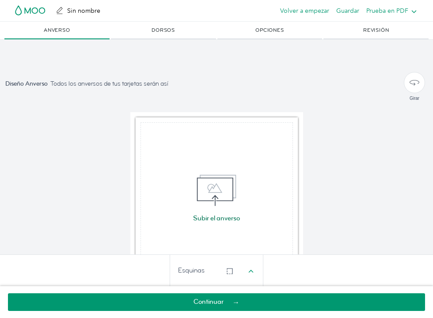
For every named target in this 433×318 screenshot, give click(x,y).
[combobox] (216, 271)
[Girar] (414, 82)
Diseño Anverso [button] (26, 84)
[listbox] (389, 10)
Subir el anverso (216, 218)
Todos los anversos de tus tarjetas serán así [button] (109, 84)
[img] (216, 198)
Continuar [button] (209, 302)
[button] (57, 30)
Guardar (347, 11)
